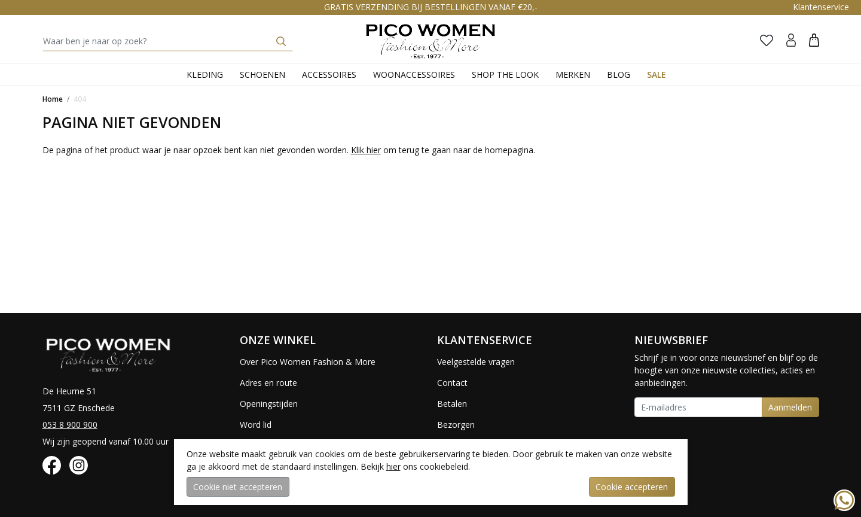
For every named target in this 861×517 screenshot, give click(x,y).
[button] (814, 40)
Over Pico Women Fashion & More (307, 361)
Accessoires (329, 74)
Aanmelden (790, 407)
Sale (656, 74)
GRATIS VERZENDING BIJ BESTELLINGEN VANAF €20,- (431, 7)
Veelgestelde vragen (476, 361)
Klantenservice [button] (821, 7)
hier (393, 466)
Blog (618, 74)
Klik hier (366, 150)
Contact (452, 382)
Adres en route (268, 382)
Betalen (452, 403)
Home (52, 99)
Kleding (205, 74)
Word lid (255, 424)
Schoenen (262, 74)
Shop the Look (505, 74)
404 (80, 99)
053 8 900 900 (69, 424)
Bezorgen (456, 424)
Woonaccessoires (414, 74)
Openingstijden (269, 403)
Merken (572, 74)
